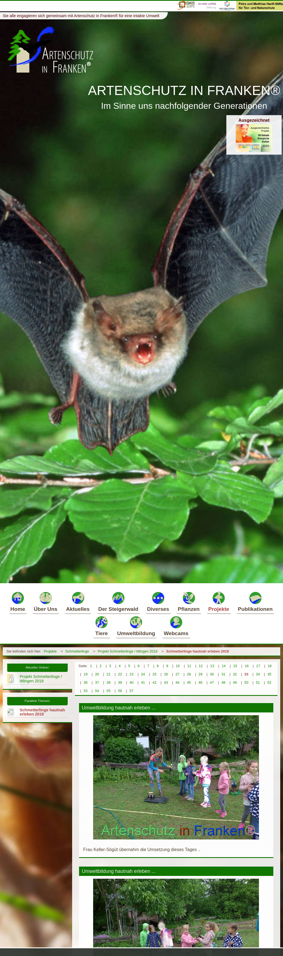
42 (154, 682)
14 (224, 666)
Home (18, 601)
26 (166, 674)
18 (269, 666)
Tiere (101, 625)
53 (85, 691)
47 (212, 682)
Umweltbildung (136, 625)
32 (235, 674)
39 (120, 682)
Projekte (218, 601)
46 (200, 682)
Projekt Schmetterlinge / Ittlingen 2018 (127, 651)
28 (189, 674)
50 (246, 682)
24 (143, 674)
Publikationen (255, 601)
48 (223, 682)
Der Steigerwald (118, 601)
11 (189, 666)
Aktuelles (78, 601)
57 (131, 691)
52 (269, 682)
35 (269, 674)
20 (97, 674)
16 (246, 666)
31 (223, 674)
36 (85, 682)
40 (131, 682)
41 (143, 682)
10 (178, 666)
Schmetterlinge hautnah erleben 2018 (197, 651)
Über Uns (45, 601)
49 (235, 682)
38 (109, 682)
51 (258, 682)
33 (246, 674)
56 (120, 691)
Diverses (158, 601)
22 (120, 674)
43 (166, 682)
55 (109, 691)
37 (97, 682)
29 (200, 674)
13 (212, 666)
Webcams (176, 625)
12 (201, 666)
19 (85, 674)
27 (177, 674)
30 (212, 674)
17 (258, 666)
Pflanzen (189, 601)
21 (109, 674)
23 (131, 674)
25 (154, 674)
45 (189, 682)
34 (258, 674)
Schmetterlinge (77, 651)
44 (177, 682)
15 (235, 666)
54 (97, 691)
